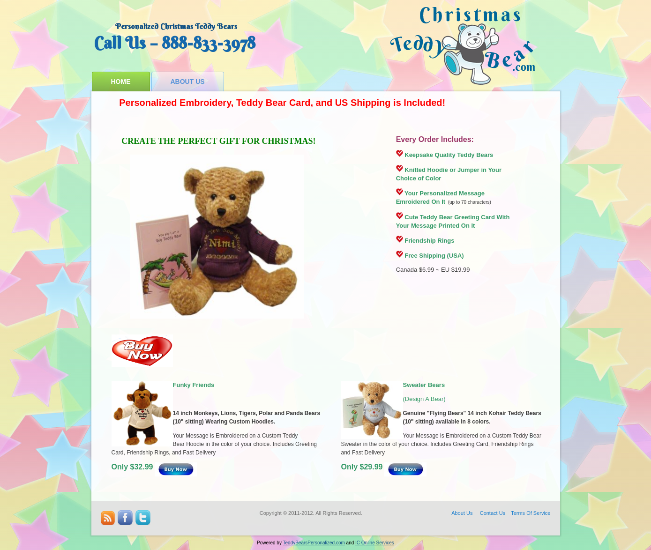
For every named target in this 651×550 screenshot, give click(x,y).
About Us (188, 81)
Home (121, 81)
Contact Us (492, 513)
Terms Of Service (530, 513)
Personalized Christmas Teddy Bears (176, 26)
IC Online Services (374, 542)
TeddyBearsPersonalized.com (314, 542)
